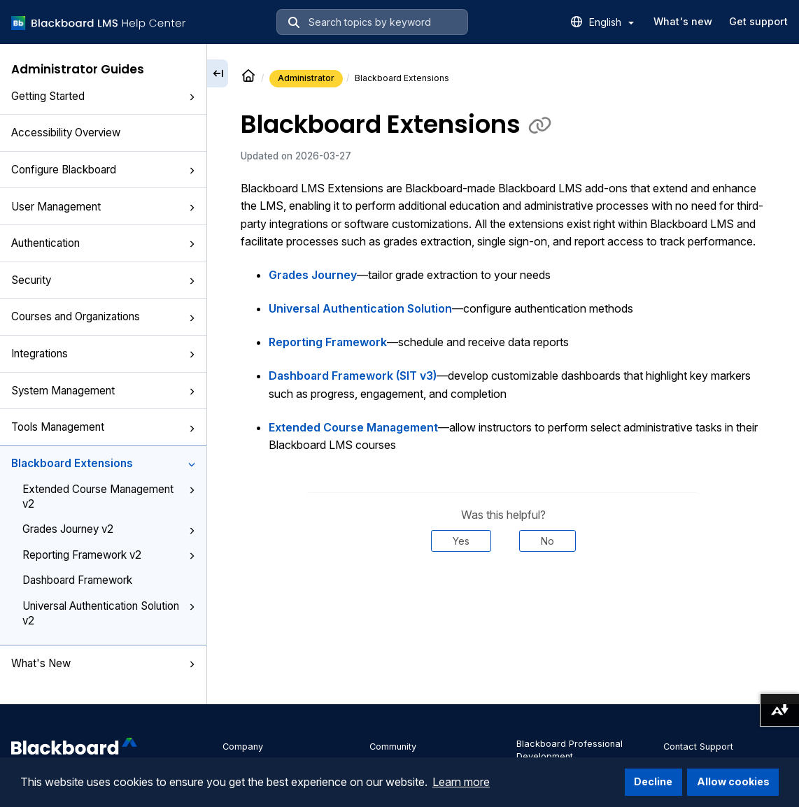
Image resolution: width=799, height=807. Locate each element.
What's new (682, 21)
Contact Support (698, 746)
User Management (103, 206)
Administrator (306, 78)
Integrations (103, 353)
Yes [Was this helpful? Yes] (461, 541)
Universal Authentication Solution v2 (108, 613)
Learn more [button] (461, 782)
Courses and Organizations (103, 316)
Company (242, 746)
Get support (758, 21)
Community (392, 746)
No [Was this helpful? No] (547, 541)
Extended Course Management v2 (108, 496)
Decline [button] (653, 781)
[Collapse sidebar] (217, 73)
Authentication (103, 243)
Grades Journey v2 (108, 529)
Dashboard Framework (77, 580)
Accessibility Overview (65, 132)
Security (103, 280)
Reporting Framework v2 (108, 555)
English (611, 22)
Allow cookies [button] (733, 781)
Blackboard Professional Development (569, 750)
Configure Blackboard (103, 169)
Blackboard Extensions (103, 463)
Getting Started (103, 96)
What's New (103, 663)
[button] (191, 97)
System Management (103, 390)
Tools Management (103, 427)
